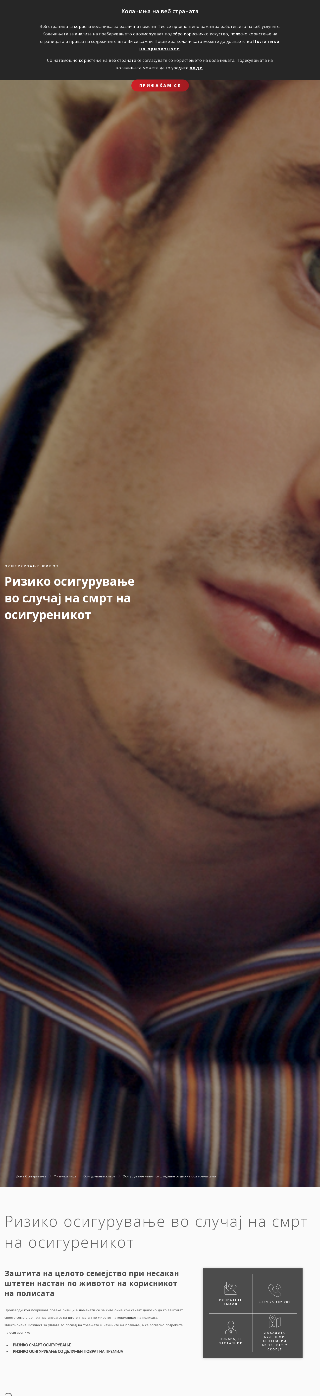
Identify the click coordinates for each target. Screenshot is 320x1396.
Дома (20, 1176)
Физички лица (65, 1176)
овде (196, 68)
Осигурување (36, 1176)
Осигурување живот (99, 1176)
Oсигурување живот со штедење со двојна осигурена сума (169, 1176)
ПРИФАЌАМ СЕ (160, 85)
